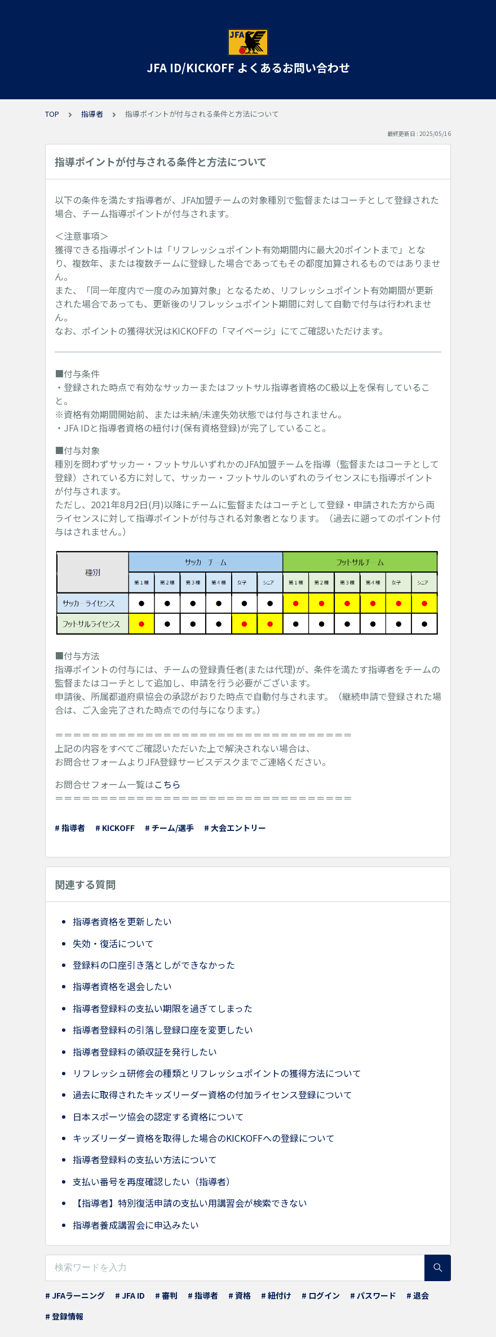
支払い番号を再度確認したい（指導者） (154, 1181)
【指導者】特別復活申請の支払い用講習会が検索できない (190, 1203)
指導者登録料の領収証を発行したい (145, 1051)
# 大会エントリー (235, 827)
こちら (167, 784)
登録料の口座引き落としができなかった (154, 964)
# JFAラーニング (75, 1295)
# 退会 (417, 1295)
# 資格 (239, 1295)
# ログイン (321, 1295)
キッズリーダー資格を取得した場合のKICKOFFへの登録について (204, 1138)
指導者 (92, 113)
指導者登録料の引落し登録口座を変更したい (163, 1029)
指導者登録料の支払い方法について (145, 1159)
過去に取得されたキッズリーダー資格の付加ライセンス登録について (212, 1094)
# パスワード (373, 1295)
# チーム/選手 (169, 827)
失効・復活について (113, 943)
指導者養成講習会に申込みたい (136, 1225)
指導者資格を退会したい (122, 986)
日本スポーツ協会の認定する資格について (158, 1116)
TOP (52, 113)
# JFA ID (130, 1295)
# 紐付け (276, 1295)
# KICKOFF (115, 827)
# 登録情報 (64, 1316)
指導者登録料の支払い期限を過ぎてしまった (163, 1008)
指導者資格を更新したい (122, 921)
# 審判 (166, 1295)
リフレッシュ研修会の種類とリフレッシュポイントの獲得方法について (217, 1073)
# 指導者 (70, 827)
